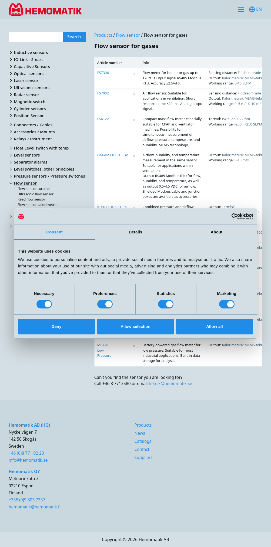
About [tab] (217, 232)
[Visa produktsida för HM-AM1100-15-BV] (134, 156)
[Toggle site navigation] (241, 9)
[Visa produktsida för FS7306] (134, 74)
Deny (56, 326)
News (139, 433)
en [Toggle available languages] (255, 9)
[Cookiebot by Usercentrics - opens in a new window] (229, 216)
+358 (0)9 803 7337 (27, 499)
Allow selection (135, 326)
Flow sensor (128, 35)
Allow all (214, 326)
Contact (141, 449)
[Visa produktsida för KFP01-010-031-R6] (134, 208)
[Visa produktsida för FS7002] (134, 94)
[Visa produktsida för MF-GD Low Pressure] (134, 346)
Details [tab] (135, 232)
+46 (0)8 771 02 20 (26, 453)
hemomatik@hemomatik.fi (35, 506)
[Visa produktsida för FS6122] (134, 120)
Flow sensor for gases (166, 35)
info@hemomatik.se (28, 460)
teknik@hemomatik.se (170, 383)
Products (103, 35)
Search (74, 36)
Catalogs (142, 441)
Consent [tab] (54, 232)
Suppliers (143, 457)
